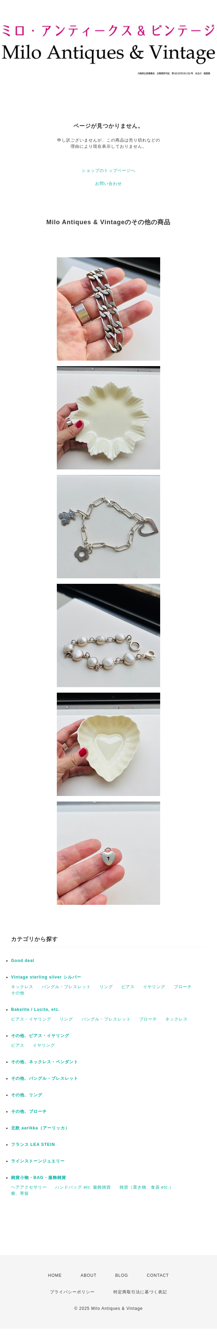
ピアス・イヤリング (31, 1019)
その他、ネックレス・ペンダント (44, 1061)
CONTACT (158, 1275)
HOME (55, 1275)
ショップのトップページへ (108, 170)
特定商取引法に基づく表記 (140, 1292)
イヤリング (154, 986)
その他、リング (26, 1095)
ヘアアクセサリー (29, 1187)
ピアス (128, 986)
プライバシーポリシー (72, 1292)
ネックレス (22, 986)
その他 (17, 993)
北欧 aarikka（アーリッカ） (40, 1128)
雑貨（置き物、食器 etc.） (147, 1187)
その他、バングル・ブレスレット (44, 1078)
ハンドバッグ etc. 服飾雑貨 (83, 1187)
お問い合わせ (108, 183)
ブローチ (183, 986)
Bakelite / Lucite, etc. (35, 1009)
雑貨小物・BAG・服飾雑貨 (38, 1177)
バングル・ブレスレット (66, 986)
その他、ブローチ (29, 1111)
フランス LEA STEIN (33, 1144)
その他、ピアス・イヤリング (40, 1035)
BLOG (121, 1275)
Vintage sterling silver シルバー (46, 977)
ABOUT (88, 1275)
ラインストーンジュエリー (38, 1161)
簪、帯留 (20, 1193)
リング (106, 986)
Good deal (22, 960)
